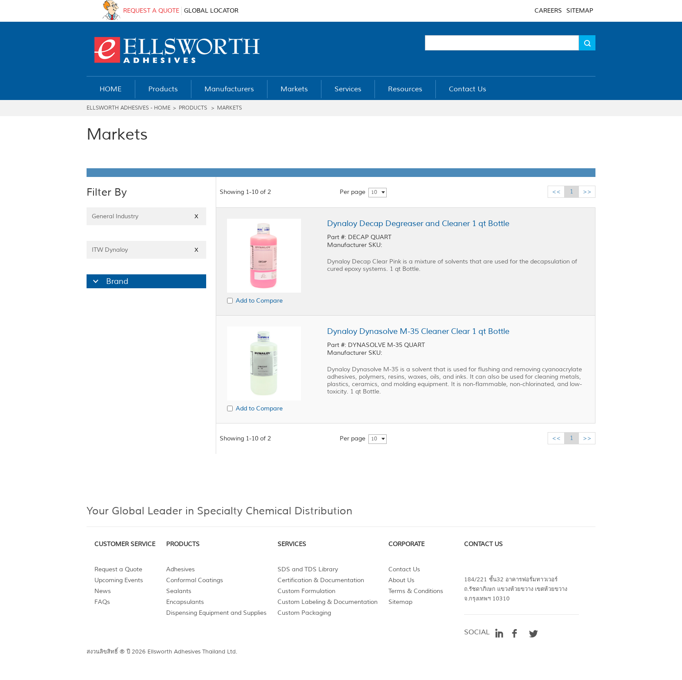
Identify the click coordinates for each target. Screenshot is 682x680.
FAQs (102, 602)
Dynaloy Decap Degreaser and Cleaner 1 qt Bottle (418, 223)
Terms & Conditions (415, 591)
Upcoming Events (118, 580)
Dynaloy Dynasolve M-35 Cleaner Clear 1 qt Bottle (418, 331)
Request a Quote (118, 569)
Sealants (178, 591)
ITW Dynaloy (146, 249)
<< (556, 191)
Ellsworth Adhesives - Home (128, 108)
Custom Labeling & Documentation (327, 602)
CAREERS (548, 10)
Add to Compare (259, 300)
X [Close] (196, 216)
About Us (401, 580)
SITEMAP (579, 10)
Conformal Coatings (194, 580)
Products (193, 108)
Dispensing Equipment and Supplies (216, 613)
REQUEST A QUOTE (151, 10)
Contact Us (404, 569)
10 (374, 192)
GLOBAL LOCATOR (211, 10)
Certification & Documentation (320, 580)
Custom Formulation (306, 591)
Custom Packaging (304, 613)
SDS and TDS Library (307, 569)
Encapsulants (185, 602)
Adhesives (180, 569)
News (102, 591)
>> (587, 191)
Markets (229, 108)
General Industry (146, 216)
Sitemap (400, 602)
